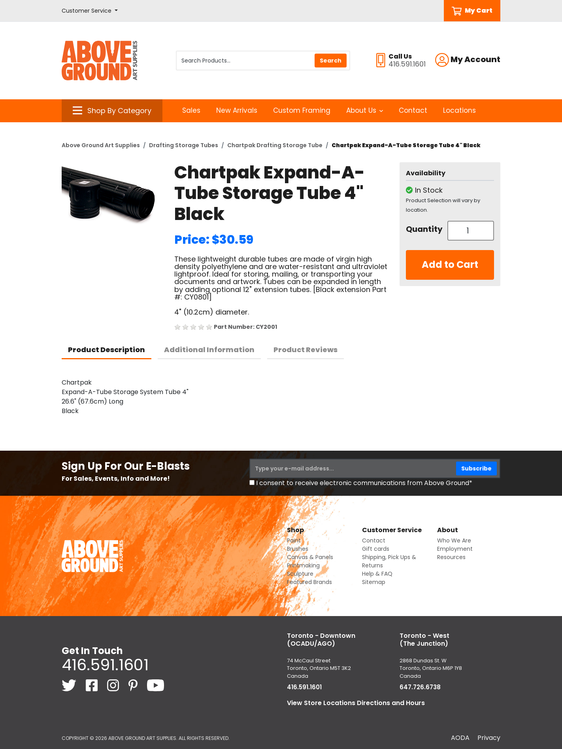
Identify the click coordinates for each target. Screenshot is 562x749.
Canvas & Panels (310, 557)
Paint (294, 540)
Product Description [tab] (106, 350)
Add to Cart (450, 264)
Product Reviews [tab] (305, 350)
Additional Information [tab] (209, 350)
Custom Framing (301, 110)
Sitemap (373, 582)
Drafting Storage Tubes (183, 145)
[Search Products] (263, 60)
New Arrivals (236, 110)
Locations (459, 110)
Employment (455, 549)
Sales (191, 110)
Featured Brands (309, 582)
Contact (413, 110)
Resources (451, 557)
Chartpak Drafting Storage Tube (274, 145)
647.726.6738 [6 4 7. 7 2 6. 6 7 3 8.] (420, 687)
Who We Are (454, 540)
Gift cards (375, 549)
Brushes (297, 549)
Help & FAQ (377, 574)
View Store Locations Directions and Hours (356, 702)
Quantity (423, 229)
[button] (90, 11)
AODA (460, 737)
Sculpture (300, 574)
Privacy (488, 737)
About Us (364, 110)
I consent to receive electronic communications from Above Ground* (364, 482)
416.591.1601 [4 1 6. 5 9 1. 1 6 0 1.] (105, 665)
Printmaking (303, 565)
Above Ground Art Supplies (101, 145)
